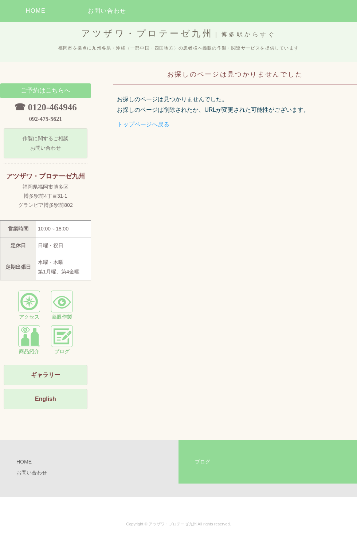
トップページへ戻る (143, 124)
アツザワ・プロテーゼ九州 (173, 524)
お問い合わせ (107, 11)
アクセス (29, 305)
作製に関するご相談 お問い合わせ (45, 142)
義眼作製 (62, 305)
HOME (36, 11)
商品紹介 (29, 339)
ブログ (62, 339)
